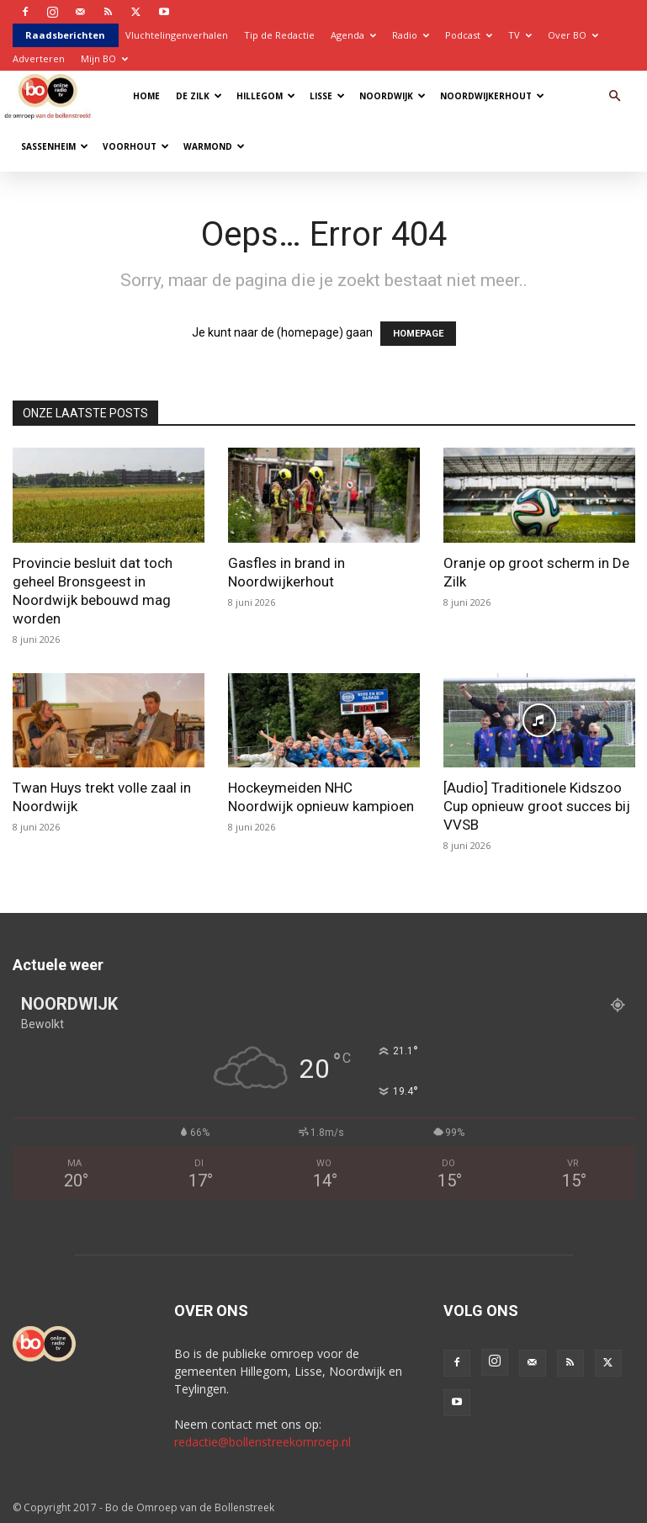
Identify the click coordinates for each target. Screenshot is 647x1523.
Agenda (353, 35)
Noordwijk (392, 96)
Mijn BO (104, 58)
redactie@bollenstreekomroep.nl (262, 1442)
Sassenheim (54, 146)
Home (146, 96)
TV (520, 35)
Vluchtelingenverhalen (176, 35)
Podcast (468, 35)
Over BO (573, 35)
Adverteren (39, 58)
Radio (410, 35)
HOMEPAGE (418, 333)
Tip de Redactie (279, 35)
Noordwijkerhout (492, 96)
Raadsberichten (65, 35)
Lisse (327, 96)
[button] (615, 96)
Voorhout (136, 146)
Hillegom (265, 96)
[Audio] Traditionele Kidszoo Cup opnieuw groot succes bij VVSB (536, 806)
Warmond (214, 146)
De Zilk (199, 96)
